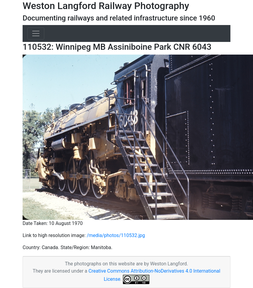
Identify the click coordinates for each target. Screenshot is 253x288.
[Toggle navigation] (35, 33)
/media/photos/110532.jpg (116, 235)
